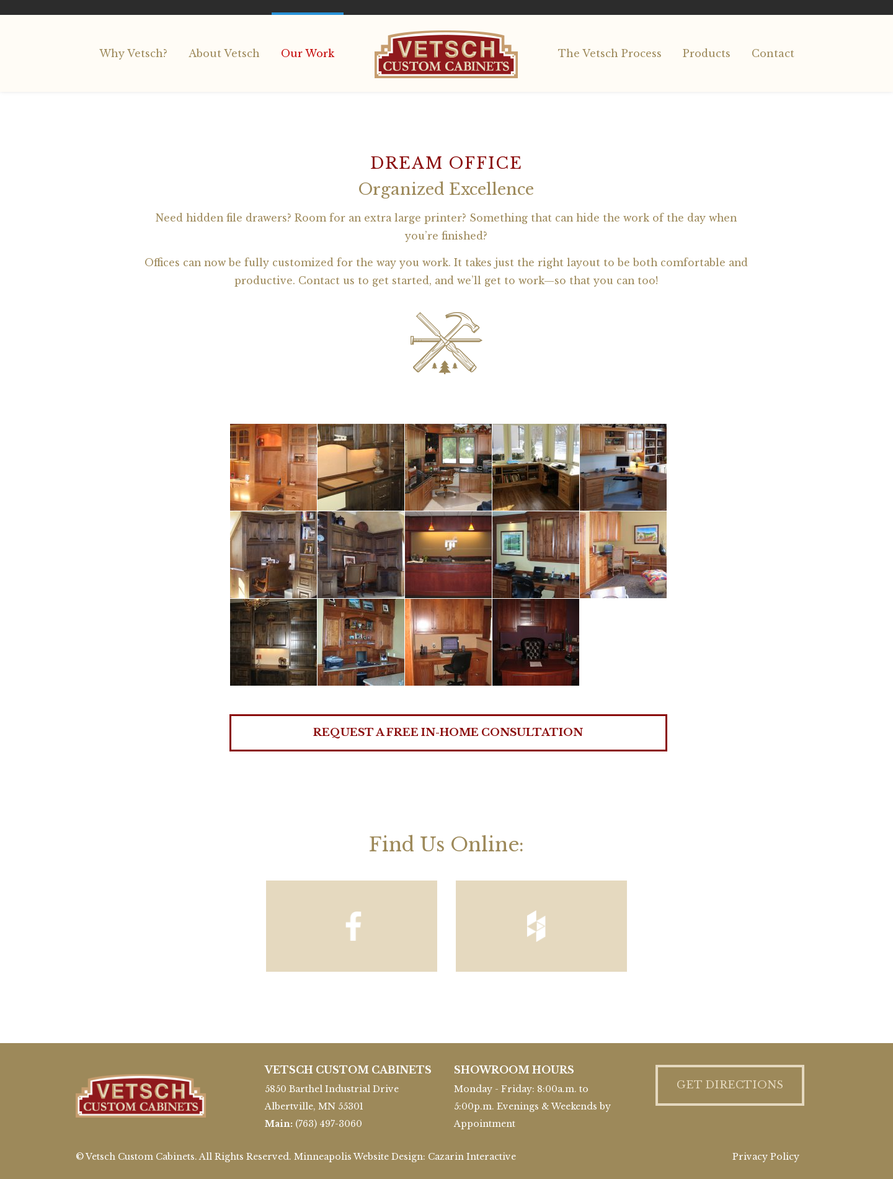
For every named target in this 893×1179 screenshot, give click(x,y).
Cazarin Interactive (472, 1156)
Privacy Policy (765, 1156)
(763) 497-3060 (328, 1123)
